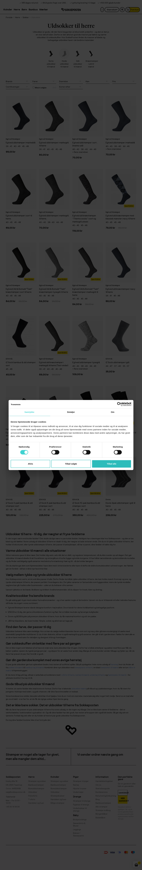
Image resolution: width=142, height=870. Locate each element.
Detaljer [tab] (71, 412)
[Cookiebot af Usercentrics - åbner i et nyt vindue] (119, 404)
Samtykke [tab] (29, 412)
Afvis (30, 464)
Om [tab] (112, 412)
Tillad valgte (71, 464)
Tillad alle (111, 464)
